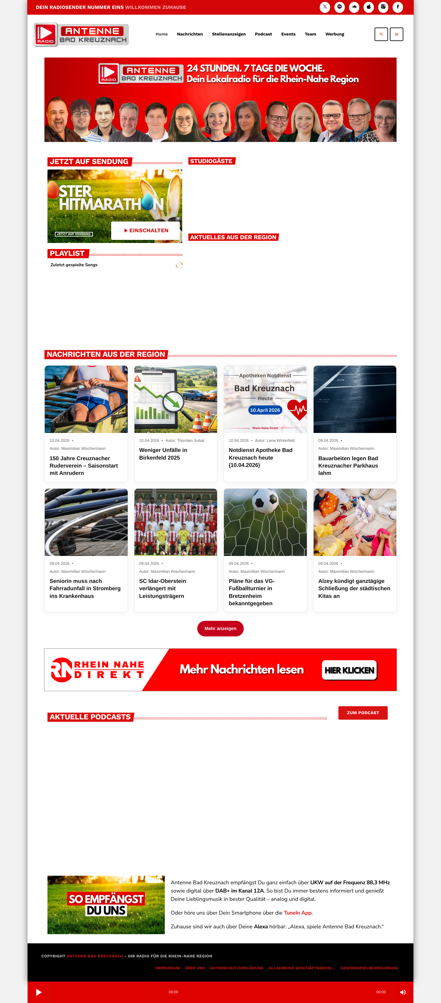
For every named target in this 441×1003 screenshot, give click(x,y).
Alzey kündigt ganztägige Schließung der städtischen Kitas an (354, 588)
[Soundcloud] (354, 7)
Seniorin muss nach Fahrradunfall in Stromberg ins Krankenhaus (85, 588)
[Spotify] (339, 7)
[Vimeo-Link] (81, 34)
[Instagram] (383, 7)
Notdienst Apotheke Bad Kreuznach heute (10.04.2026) (260, 457)
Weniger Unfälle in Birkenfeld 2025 (163, 453)
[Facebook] (398, 7)
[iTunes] (369, 7)
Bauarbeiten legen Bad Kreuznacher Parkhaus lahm (348, 465)
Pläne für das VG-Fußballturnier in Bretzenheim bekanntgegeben (252, 592)
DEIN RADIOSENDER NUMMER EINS (111, 7)
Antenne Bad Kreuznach (94, 956)
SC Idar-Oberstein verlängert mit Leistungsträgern (162, 588)
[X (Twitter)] (325, 7)
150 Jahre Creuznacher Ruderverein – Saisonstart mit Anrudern (84, 465)
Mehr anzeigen (220, 628)
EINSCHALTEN (145, 230)
